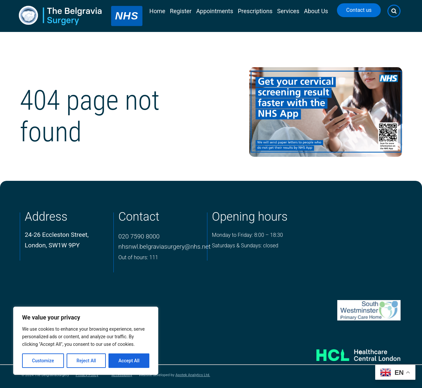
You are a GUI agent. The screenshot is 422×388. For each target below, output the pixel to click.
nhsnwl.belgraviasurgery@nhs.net (164, 246)
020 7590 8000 (139, 236)
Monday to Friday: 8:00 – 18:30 (247, 235)
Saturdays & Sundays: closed (245, 245)
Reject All (86, 360)
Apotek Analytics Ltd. (192, 375)
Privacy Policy (86, 375)
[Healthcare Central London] (350, 352)
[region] (85, 341)
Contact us (359, 10)
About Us (316, 11)
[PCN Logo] (350, 310)
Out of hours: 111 (138, 257)
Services (288, 11)
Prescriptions (255, 11)
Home (157, 11)
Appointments (214, 11)
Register (181, 11)
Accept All (128, 360)
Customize (43, 360)
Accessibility (121, 375)
